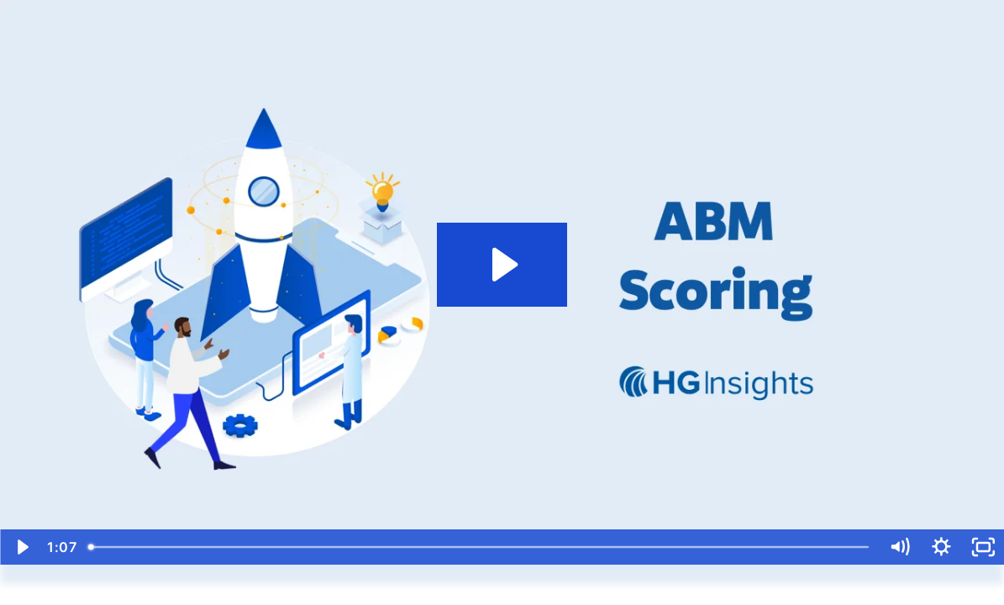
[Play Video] (21, 547)
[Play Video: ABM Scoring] (502, 265)
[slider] (479, 547)
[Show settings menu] (941, 547)
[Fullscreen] (983, 547)
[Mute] (900, 547)
